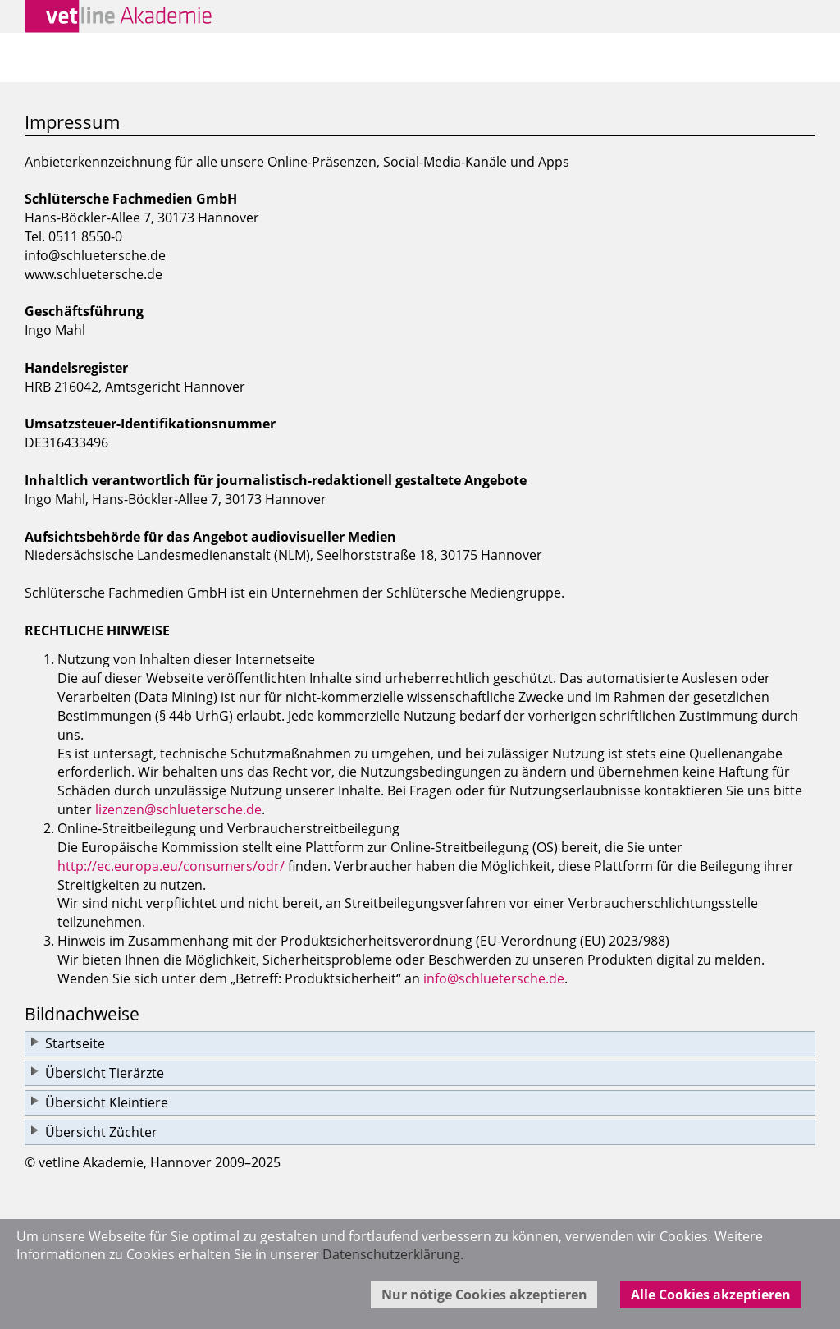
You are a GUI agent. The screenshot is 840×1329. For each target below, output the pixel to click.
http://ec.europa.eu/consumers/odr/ (171, 866)
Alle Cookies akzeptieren (711, 1294)
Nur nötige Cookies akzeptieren (484, 1294)
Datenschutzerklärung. (392, 1254)
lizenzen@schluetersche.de (178, 809)
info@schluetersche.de (493, 978)
